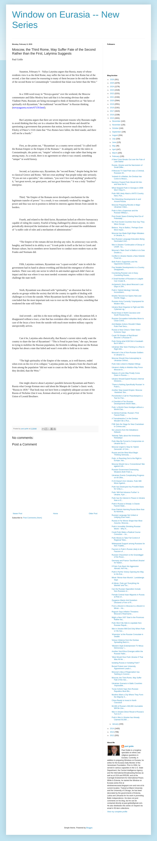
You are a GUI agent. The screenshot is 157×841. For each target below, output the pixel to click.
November (116, 125)
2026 (112, 79)
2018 (112, 108)
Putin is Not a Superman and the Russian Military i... (125, 212)
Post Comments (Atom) (32, 518)
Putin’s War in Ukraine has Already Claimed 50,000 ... (125, 718)
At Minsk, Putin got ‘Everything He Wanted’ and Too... (125, 584)
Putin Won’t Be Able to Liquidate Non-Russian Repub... (127, 624)
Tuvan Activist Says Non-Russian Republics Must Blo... (125, 690)
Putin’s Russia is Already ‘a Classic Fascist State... (126, 505)
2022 (112, 93)
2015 (112, 118)
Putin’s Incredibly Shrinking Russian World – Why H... (126, 527)
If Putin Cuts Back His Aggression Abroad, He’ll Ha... (125, 567)
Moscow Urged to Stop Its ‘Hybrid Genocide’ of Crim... (125, 448)
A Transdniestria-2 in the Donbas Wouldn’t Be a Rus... (125, 419)
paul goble (129, 746)
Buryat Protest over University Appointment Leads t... (124, 667)
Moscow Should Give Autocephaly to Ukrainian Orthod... (126, 359)
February (116, 156)
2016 (112, 115)
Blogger (89, 828)
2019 (112, 104)
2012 (112, 735)
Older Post (93, 514)
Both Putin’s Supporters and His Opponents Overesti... (124, 263)
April (114, 149)
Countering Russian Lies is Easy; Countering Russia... (125, 274)
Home (55, 514)
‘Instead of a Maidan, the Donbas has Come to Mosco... (127, 177)
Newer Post (17, 514)
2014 (112, 728)
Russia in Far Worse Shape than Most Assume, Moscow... (127, 522)
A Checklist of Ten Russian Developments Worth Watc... (124, 403)
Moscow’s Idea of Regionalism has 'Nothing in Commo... (126, 673)
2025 (112, 83)
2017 (112, 111)
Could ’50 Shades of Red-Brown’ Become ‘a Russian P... (125, 337)
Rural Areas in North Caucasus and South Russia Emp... (126, 314)
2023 (112, 90)
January (115, 724)
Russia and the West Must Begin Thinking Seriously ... (125, 454)
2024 (112, 87)
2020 (112, 101)
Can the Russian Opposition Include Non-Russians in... (126, 590)
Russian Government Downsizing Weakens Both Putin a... (125, 471)
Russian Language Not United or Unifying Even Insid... (125, 516)
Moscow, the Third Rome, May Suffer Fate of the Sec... (126, 679)
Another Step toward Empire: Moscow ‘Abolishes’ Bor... (127, 391)
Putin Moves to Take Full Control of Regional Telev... (126, 539)
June (114, 142)
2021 (112, 97)
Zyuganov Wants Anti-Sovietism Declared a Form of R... (124, 601)
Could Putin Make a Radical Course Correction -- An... (126, 533)
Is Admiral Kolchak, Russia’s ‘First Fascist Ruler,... (125, 414)
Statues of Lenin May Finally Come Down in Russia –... (126, 374)
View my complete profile (117, 812)
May (114, 146)
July (114, 139)
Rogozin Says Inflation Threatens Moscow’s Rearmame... (125, 613)
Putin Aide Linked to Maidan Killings (126, 364)
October (115, 128)
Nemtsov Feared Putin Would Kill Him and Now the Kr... (127, 183)
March (115, 153)
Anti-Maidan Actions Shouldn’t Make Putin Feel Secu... (126, 325)
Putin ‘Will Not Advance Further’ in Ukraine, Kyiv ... (125, 493)
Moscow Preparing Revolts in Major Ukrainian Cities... (126, 206)
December (116, 121)
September (117, 132)
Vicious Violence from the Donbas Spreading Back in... (125, 641)
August (115, 135)
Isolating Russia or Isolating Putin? (125, 663)
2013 (112, 732)
